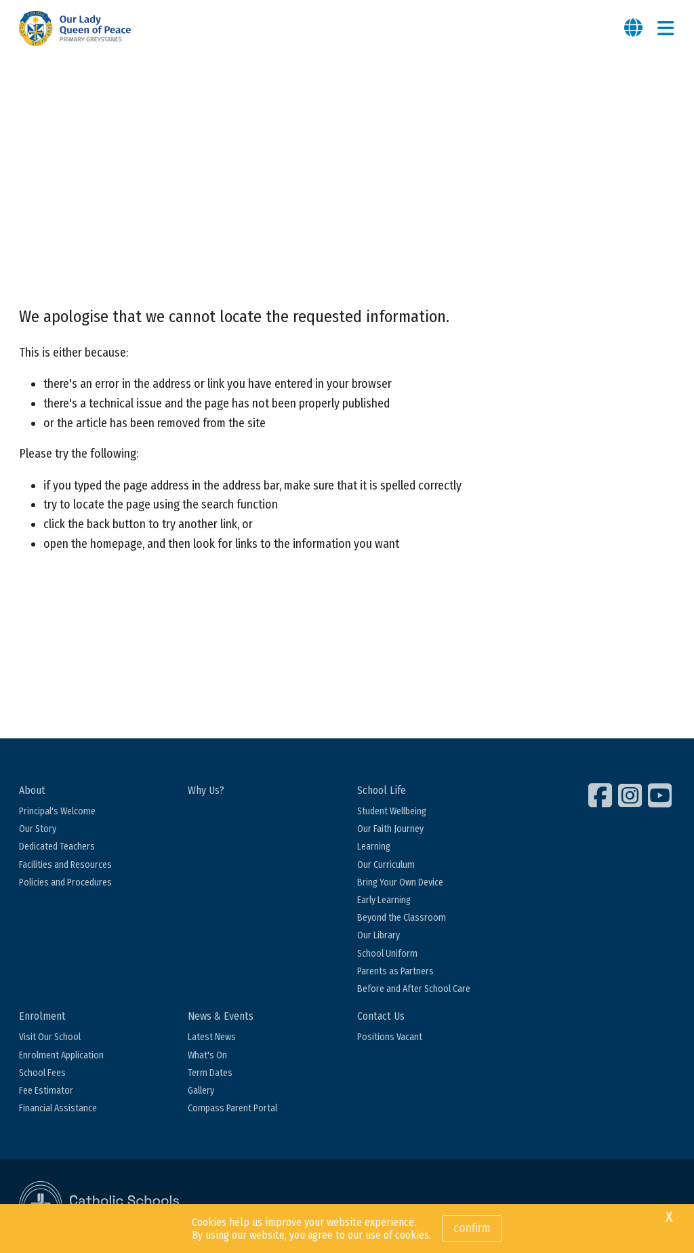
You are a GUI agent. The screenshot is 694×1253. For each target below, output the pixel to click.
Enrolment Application (61, 1055)
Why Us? (206, 790)
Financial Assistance (58, 1108)
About (32, 790)
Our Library (378, 935)
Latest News (212, 1037)
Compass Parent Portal (232, 1108)
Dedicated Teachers (57, 846)
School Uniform (387, 953)
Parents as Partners (395, 971)
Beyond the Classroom (401, 917)
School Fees (42, 1073)
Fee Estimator (46, 1090)
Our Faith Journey (390, 829)
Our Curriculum (386, 865)
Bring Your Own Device (400, 882)
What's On (207, 1055)
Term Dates (210, 1073)
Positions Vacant (389, 1037)
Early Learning (384, 900)
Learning (373, 846)
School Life (381, 790)
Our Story (37, 829)
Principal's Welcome (57, 811)
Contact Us (381, 1016)
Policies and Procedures (65, 882)
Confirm (472, 1227)
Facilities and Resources (65, 865)
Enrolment (42, 1016)
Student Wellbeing (391, 811)
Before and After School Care (413, 989)
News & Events (220, 1016)
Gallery (201, 1090)
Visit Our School (50, 1037)
